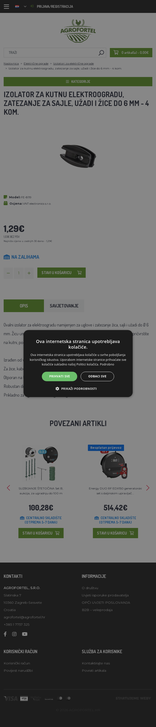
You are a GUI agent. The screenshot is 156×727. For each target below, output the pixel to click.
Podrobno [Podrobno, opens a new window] (107, 364)
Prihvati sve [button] (59, 376)
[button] (78, 388)
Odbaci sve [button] (97, 376)
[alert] (78, 363)
